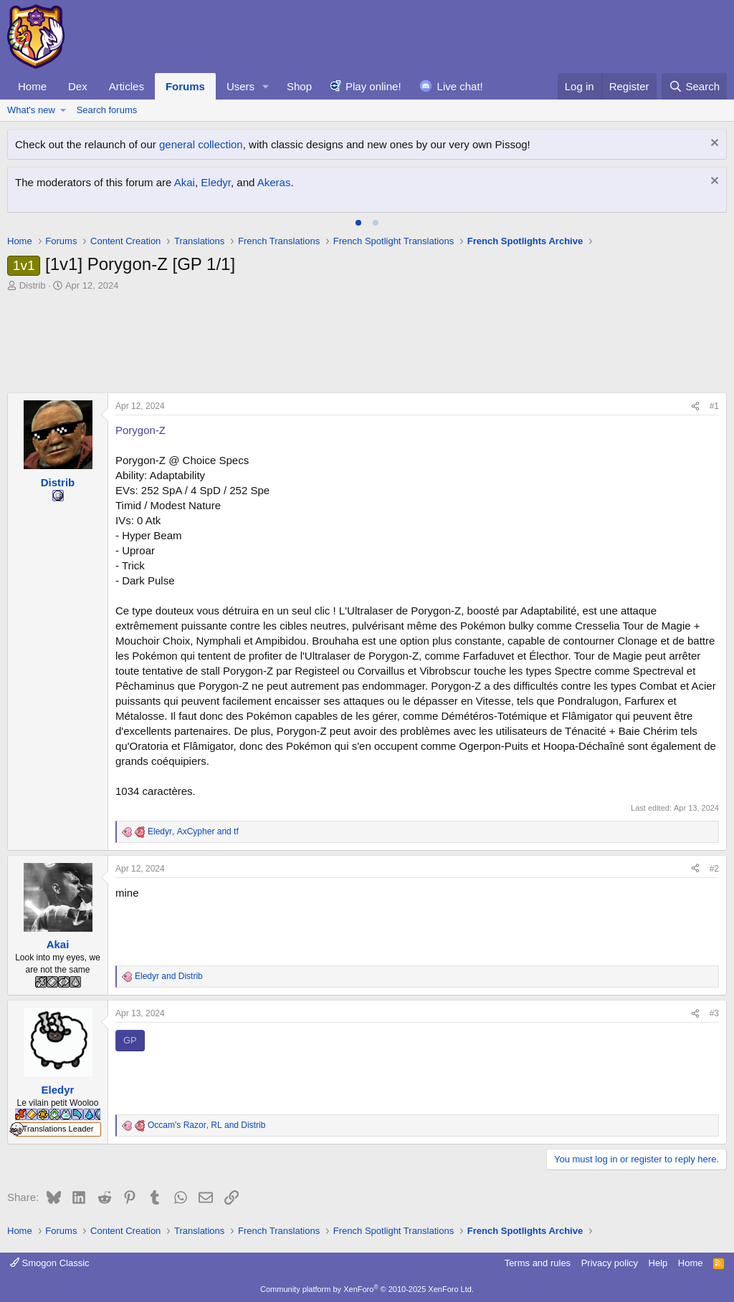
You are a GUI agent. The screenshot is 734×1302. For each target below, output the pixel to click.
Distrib (32, 285)
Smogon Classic (50, 1263)
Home (32, 86)
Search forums (107, 110)
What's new (31, 110)
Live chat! (460, 86)
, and (193, 831)
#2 (714, 869)
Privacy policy (609, 1263)
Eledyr (216, 182)
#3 (714, 1013)
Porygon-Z (140, 430)
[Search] (694, 86)
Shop (299, 86)
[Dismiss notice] (713, 144)
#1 (714, 406)
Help (658, 1263)
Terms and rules (538, 1263)
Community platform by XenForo (367, 1289)
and (169, 976)
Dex (77, 86)
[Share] (695, 406)
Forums (185, 86)
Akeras (274, 182)
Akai (184, 182)
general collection (201, 144)
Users (240, 86)
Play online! (373, 86)
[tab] (358, 222)
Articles (126, 86)
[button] (266, 86)
